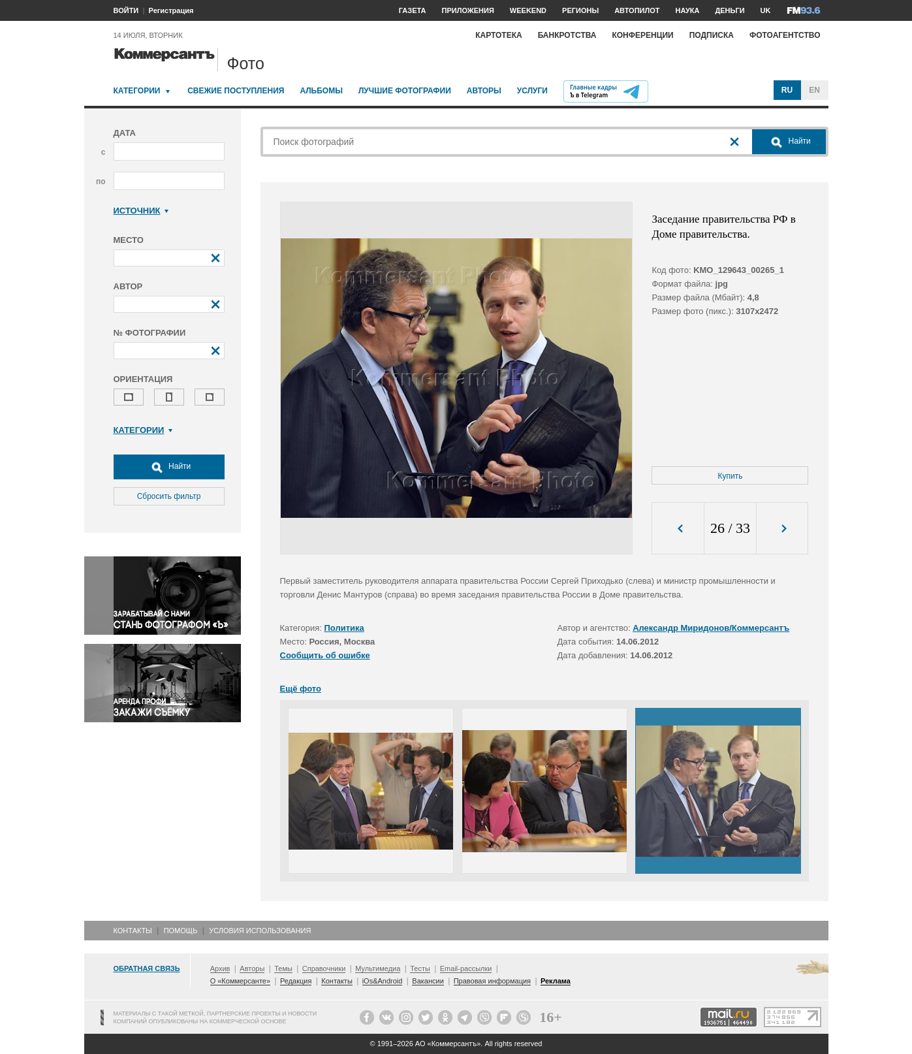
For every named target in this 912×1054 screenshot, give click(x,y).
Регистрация (171, 10)
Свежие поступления (235, 90)
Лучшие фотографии (404, 90)
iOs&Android (382, 981)
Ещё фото (300, 689)
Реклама (556, 981)
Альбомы (321, 90)
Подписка (711, 35)
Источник (141, 211)
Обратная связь (147, 968)
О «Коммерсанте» (240, 981)
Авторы (484, 90)
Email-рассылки (466, 968)
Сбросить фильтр (169, 496)
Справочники (324, 968)
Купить (730, 476)
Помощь (181, 930)
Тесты (420, 968)
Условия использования (260, 930)
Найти (169, 467)
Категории (137, 90)
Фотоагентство (785, 35)
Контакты (133, 930)
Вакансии (428, 981)
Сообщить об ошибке (325, 655)
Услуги (532, 90)
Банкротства (567, 35)
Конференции (642, 35)
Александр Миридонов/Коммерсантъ (711, 628)
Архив (220, 968)
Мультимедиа (377, 968)
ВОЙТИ (126, 10)
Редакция (295, 981)
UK (766, 10)
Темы (283, 968)
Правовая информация (492, 981)
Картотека (498, 35)
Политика (344, 628)
